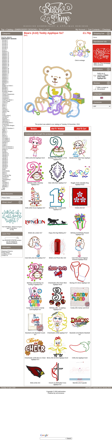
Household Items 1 (7, 122)
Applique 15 (5, 60)
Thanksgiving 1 (6, 179)
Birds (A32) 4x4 (35, 383)
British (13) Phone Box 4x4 (57, 258)
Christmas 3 (5, 98)
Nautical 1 (5, 137)
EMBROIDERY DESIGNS (26, 30)
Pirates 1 (4, 145)
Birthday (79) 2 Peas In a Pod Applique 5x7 (57, 158)
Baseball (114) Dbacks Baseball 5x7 (80, 333)
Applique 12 (5, 56)
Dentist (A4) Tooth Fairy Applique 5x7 (79, 158)
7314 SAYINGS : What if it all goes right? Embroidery (12, 227)
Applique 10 (5, 53)
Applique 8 (5, 81)
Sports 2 (4, 174)
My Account (80, 30)
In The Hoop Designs (8, 125)
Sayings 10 (5, 154)
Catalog (9, 30)
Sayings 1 (5, 152)
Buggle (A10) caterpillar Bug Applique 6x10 (80, 183)
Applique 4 (5, 75)
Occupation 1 (6, 138)
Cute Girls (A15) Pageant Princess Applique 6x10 (80, 258)
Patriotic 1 (5, 142)
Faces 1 (4, 107)
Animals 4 (5, 44)
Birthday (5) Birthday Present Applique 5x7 (80, 233)
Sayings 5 (5, 161)
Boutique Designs (7, 91)
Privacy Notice (5, 252)
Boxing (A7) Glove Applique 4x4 (80, 283)
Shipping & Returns (7, 251)
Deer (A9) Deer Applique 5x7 (57, 183)
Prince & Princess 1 (8, 146)
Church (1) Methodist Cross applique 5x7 (57, 383)
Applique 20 (5, 68)
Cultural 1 (5, 102)
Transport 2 (5, 183)
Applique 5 (5, 77)
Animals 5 (5, 46)
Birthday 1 (5, 87)
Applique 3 (5, 74)
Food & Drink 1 (6, 115)
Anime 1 (4, 50)
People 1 (4, 144)
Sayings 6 (5, 162)
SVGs (3, 189)
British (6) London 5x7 (35, 233)
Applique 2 (5, 67)
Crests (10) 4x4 (80, 208)
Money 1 (4, 132)
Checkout (106, 30)
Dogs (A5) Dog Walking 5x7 (57, 233)
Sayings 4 (5, 159)
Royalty (4, 151)
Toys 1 (41, 30)
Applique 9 (5, 83)
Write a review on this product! (102, 88)
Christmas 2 (5, 97)
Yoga (3, 188)
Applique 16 (5, 61)
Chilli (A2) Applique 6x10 (80, 358)
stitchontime (61, 391)
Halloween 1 (5, 119)
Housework (5, 124)
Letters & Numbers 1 (8, 128)
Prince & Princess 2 (8, 148)
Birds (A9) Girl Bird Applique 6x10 (57, 358)
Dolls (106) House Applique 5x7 (35, 208)
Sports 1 (4, 172)
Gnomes (4, 118)
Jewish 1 (4, 127)
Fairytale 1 (5, 110)
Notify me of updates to (102, 76)
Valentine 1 (5, 185)
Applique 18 (5, 64)
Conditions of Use (6, 254)
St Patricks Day (6, 175)
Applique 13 (5, 57)
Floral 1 (4, 112)
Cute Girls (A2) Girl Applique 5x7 (35, 258)
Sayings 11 (5, 155)
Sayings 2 (5, 156)
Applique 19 (5, 65)
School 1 (4, 168)
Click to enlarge (79, 59)
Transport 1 (5, 182)
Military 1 (4, 131)
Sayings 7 (5, 164)
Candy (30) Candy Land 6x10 (79, 308)
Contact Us (4, 255)
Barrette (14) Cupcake (80, 383)
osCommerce (60, 393)
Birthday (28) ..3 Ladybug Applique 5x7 (57, 308)
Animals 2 (5, 41)
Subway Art (5, 176)
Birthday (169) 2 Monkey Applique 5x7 (35, 183)
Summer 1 (5, 178)
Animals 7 (5, 48)
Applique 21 (5, 70)
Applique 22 (5, 71)
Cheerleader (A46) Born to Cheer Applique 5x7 (35, 358)
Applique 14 (5, 58)
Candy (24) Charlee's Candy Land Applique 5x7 (35, 308)
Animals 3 (5, 43)
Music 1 (4, 134)
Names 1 (4, 135)
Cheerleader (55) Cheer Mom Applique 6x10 (57, 283)
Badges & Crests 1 (7, 85)
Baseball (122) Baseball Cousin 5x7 (35, 333)
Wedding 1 (5, 186)
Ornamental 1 (6, 141)
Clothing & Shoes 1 (7, 100)
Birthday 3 (5, 90)
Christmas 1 (5, 95)
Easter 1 (4, 105)
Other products (98, 65)
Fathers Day (5, 111)
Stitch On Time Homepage (102, 63)
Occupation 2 (6, 139)
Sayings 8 (5, 165)
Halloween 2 (5, 121)
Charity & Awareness (8, 94)
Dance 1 (4, 104)
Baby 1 (4, 84)
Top (2, 30)
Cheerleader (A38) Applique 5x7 (57, 333)
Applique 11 (5, 54)
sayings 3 (5, 158)
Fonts (3, 114)
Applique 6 (5, 78)
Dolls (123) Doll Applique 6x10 (35, 158)
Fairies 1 (4, 108)
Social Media (6, 171)
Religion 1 (5, 149)
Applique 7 (5, 80)
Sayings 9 (5, 166)
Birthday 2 (5, 88)
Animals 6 (5, 47)
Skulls (4, 169)
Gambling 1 (5, 117)
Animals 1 (5, 40)
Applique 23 (5, 73)
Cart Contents (94, 30)
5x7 (47, 30)
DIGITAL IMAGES (6, 37)
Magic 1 (4, 129)
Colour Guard (6, 101)
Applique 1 (5, 51)
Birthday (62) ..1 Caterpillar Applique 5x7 (57, 208)
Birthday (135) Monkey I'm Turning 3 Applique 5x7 (35, 283)
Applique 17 (5, 63)
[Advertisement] (56, 414)
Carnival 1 (5, 92)
